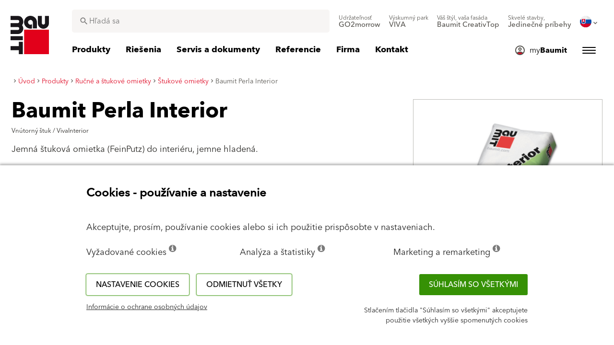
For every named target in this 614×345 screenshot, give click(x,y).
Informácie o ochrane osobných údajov (146, 307)
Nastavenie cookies (137, 284)
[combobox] (201, 21)
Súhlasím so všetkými (473, 284)
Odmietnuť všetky (244, 284)
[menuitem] (359, 22)
